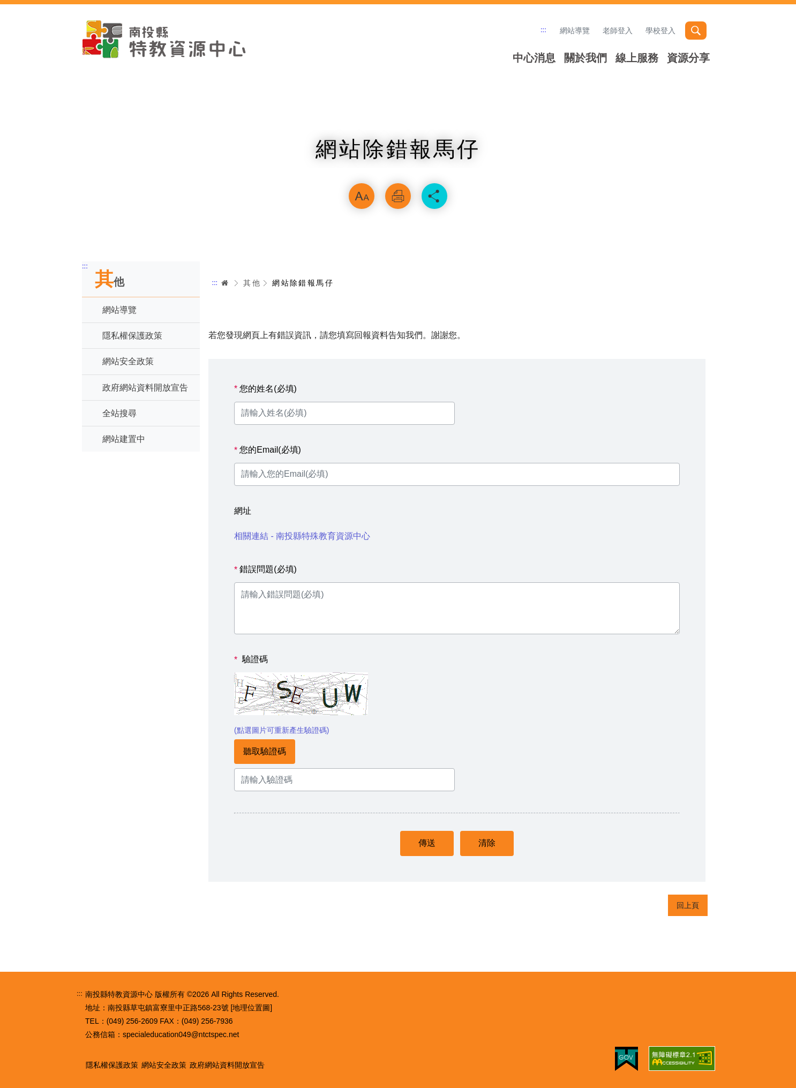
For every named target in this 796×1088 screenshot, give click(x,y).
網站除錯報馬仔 (303, 283)
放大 (361, 196)
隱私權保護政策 (132, 335)
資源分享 (688, 58)
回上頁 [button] (688, 905)
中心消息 (534, 58)
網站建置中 (123, 439)
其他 (252, 283)
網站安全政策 (128, 361)
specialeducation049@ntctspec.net (181, 1034)
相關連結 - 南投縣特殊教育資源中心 (302, 536)
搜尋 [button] (696, 30)
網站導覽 (575, 30)
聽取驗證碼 (264, 751)
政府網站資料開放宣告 (145, 387)
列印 (398, 196)
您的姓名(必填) (265, 389)
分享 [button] (434, 196)
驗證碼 (251, 659)
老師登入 (618, 30)
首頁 (225, 283)
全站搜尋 (119, 413)
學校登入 (660, 30)
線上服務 (636, 58)
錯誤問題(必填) (265, 569)
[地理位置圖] (251, 1007)
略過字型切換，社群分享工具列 (398, 169)
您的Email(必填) (267, 450)
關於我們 (585, 58)
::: (543, 30)
